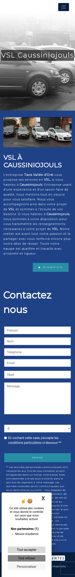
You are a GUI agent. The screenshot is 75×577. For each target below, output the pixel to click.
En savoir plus (51, 267)
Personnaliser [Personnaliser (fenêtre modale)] (26, 567)
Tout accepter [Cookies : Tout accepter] (26, 550)
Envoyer (37, 457)
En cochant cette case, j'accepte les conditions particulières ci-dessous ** (34, 440)
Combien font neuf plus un (23, 420)
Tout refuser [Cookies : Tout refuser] (26, 558)
